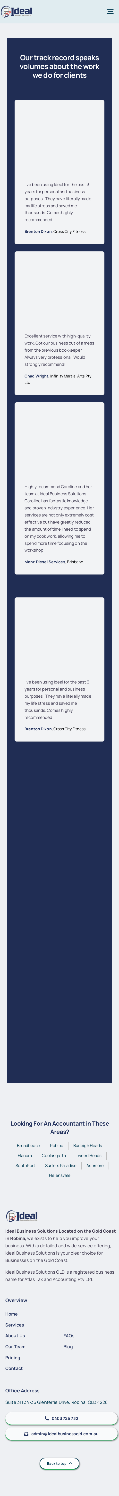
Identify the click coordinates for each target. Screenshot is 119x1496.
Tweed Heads (89, 1155)
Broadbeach (28, 1145)
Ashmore (95, 1165)
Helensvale (59, 1175)
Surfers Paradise (60, 1165)
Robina (56, 1145)
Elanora (25, 1155)
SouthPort (25, 1165)
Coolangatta (54, 1155)
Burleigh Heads (87, 1145)
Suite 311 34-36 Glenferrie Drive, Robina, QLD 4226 (56, 1402)
